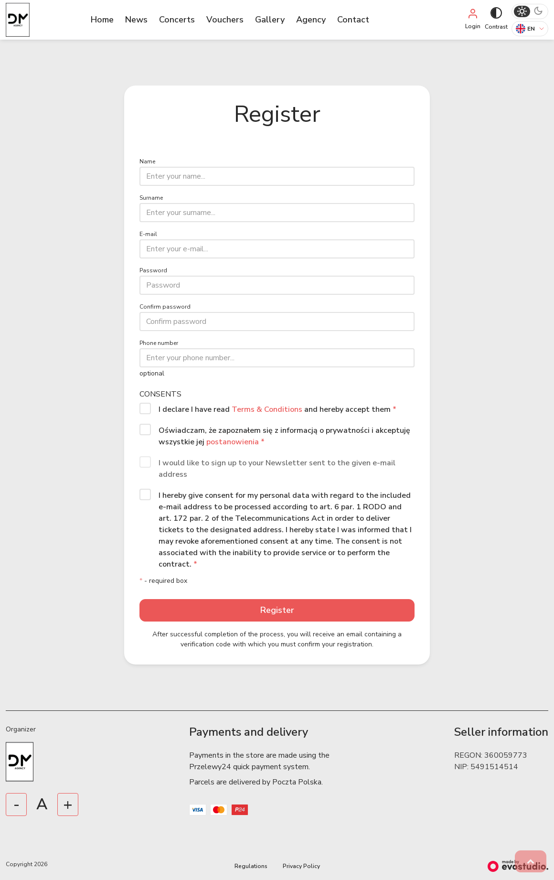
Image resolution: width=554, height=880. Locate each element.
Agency (311, 19)
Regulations (250, 866)
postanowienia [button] (232, 442)
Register (277, 610)
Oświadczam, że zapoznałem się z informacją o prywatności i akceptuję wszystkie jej (284, 436)
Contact (353, 19)
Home (102, 19)
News (136, 19)
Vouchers (225, 19)
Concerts (177, 19)
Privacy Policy (301, 866)
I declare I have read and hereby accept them (277, 409)
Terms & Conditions (268, 409)
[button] (530, 861)
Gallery (270, 19)
